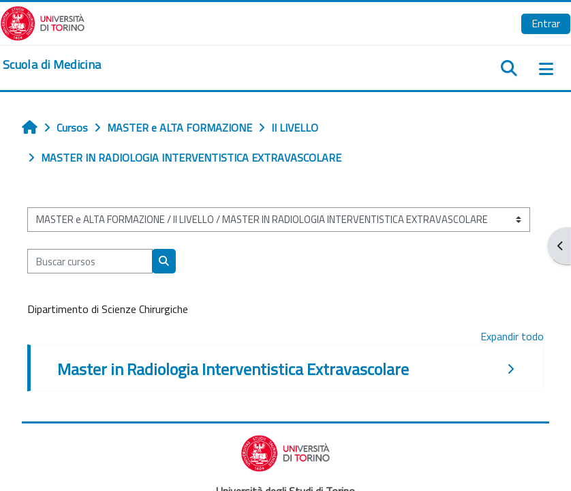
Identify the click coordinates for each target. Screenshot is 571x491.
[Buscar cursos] (90, 261)
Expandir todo (512, 336)
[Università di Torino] (42, 22)
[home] (52, 64)
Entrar (545, 23)
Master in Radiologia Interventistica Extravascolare (233, 369)
